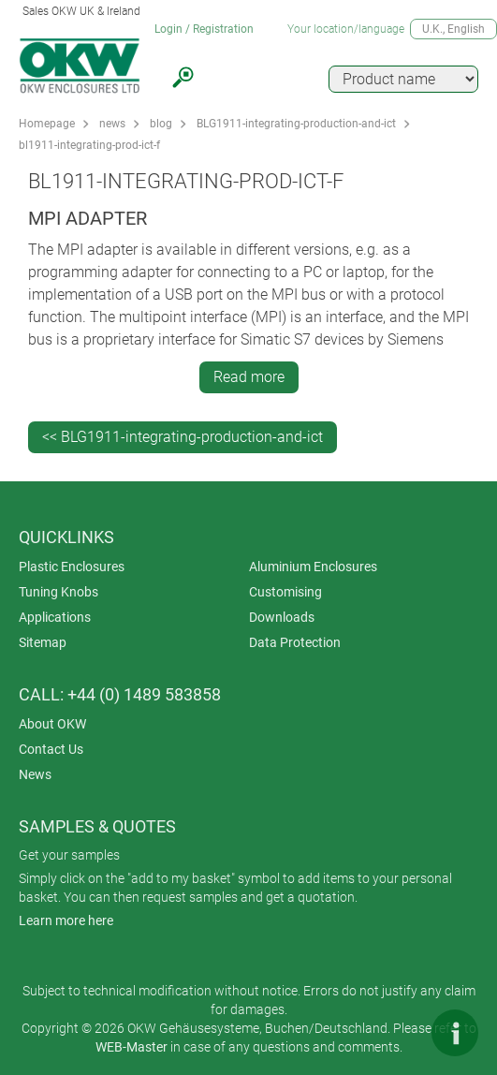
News (35, 774)
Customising (285, 591)
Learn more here (66, 920)
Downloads (281, 617)
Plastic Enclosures (71, 566)
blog (161, 123)
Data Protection (295, 642)
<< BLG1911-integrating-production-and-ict (182, 437)
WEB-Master (131, 1046)
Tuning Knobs (58, 591)
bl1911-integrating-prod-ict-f (89, 145)
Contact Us (51, 749)
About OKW (52, 723)
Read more (249, 377)
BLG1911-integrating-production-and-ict (296, 123)
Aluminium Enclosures (313, 566)
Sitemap (42, 642)
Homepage (47, 123)
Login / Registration (204, 29)
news (112, 123)
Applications (55, 617)
